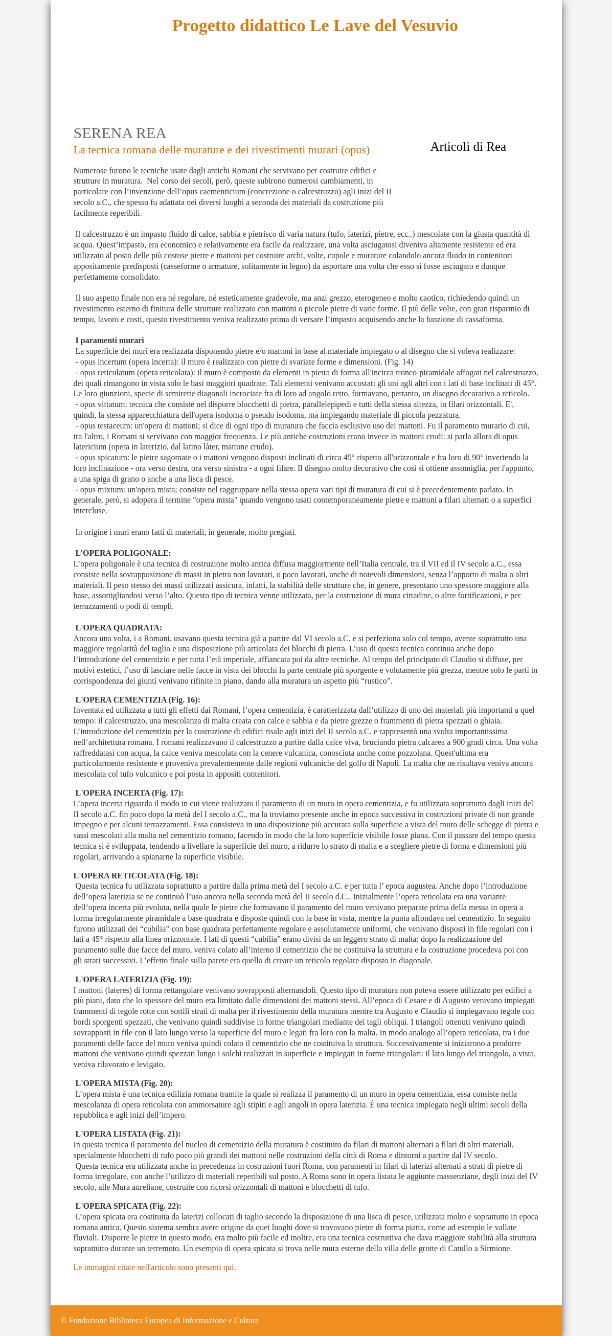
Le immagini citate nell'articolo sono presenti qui (154, 1267)
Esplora (182, 86)
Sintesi (229, 86)
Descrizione (118, 86)
